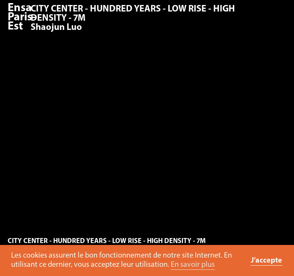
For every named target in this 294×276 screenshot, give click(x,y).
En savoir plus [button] (193, 265)
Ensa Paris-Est (22, 17)
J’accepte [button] (266, 260)
